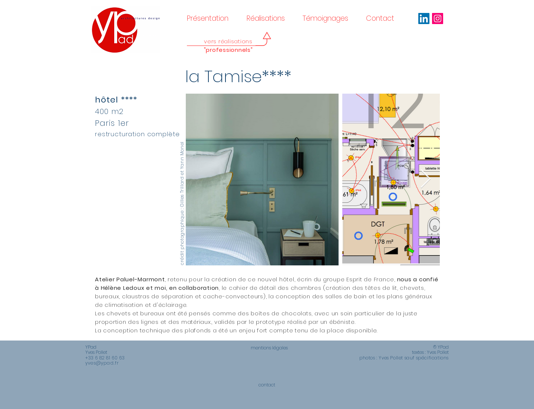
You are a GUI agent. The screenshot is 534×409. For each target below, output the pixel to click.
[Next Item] (425, 180)
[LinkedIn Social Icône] (423, 18)
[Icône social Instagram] (437, 18)
